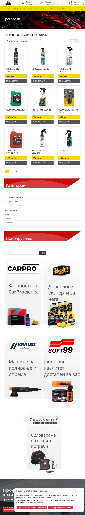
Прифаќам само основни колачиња (32, 507)
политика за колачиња (34, 502)
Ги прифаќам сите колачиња (61, 507)
